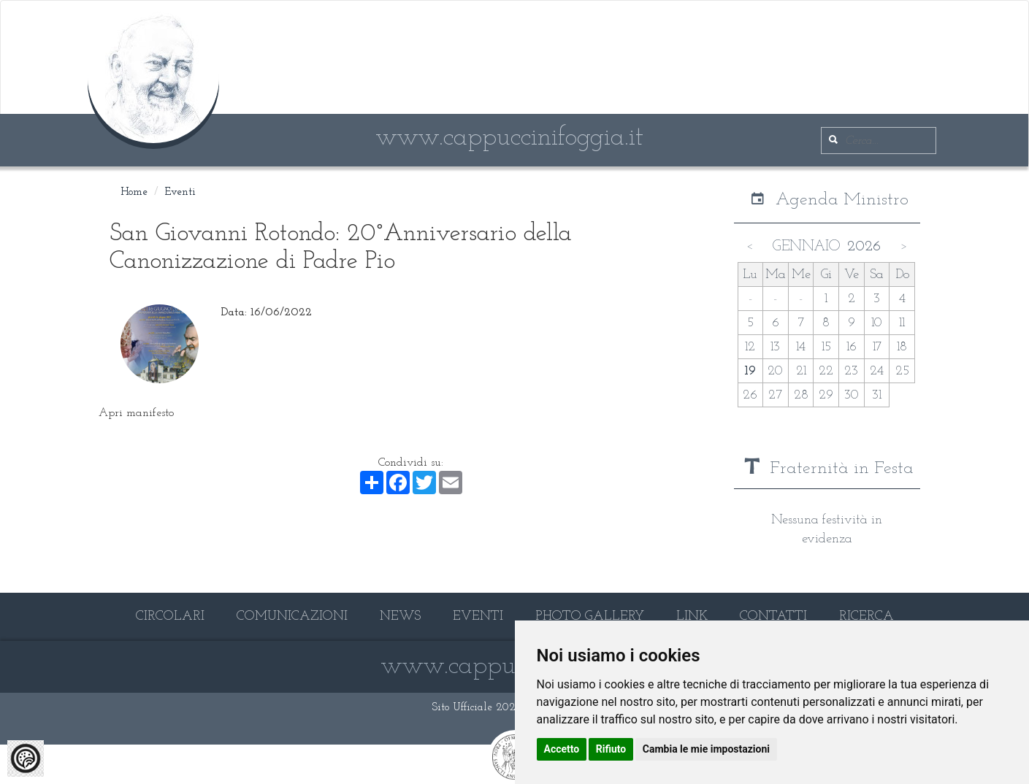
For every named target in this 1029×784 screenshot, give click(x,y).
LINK (692, 616)
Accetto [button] (562, 749)
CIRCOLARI (170, 616)
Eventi (180, 192)
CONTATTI (773, 616)
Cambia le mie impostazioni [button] (706, 749)
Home (134, 192)
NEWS (400, 616)
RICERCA (866, 616)
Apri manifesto (136, 413)
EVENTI (478, 616)
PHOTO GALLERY (589, 616)
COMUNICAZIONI (292, 616)
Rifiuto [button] (611, 749)
